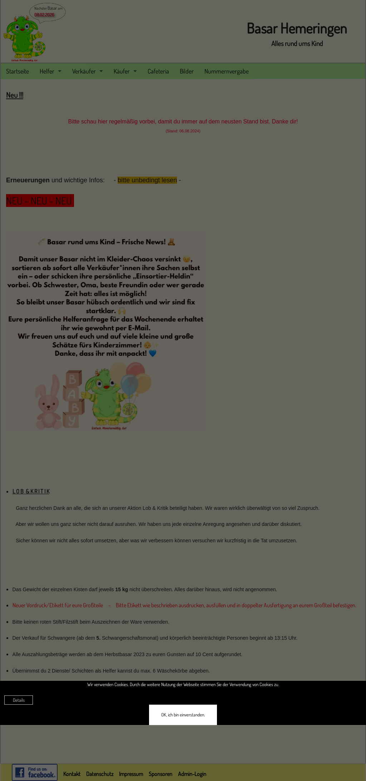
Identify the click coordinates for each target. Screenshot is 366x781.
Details (19, 700)
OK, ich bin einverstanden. (183, 714)
